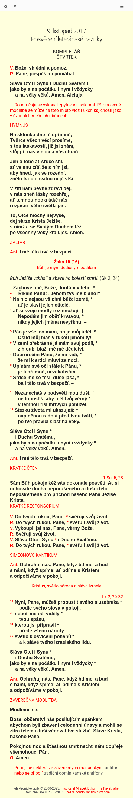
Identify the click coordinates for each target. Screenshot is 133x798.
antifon (111, 767)
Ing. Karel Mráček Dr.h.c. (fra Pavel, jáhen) (91, 788)
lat (14, 6)
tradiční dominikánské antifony (73, 773)
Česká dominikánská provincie (88, 792)
